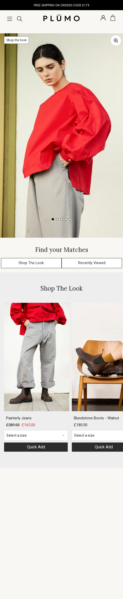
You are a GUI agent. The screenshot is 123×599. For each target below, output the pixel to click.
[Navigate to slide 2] (57, 219)
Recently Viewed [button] (91, 263)
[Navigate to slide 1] (53, 219)
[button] (116, 40)
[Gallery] (61, 135)
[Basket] (113, 18)
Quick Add (36, 447)
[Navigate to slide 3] (61, 219)
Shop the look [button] (16, 40)
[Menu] (9, 18)
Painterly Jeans (19, 418)
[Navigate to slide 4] (66, 219)
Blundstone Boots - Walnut (96, 418)
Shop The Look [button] (31, 263)
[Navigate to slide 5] (70, 219)
